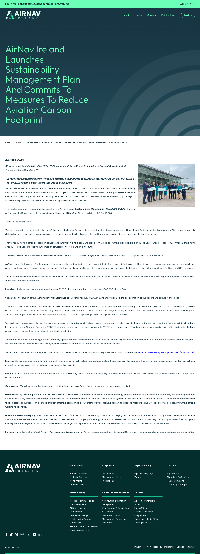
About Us (15, 26)
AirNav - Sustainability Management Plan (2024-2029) (165, 352)
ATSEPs (138, 504)
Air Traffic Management (73, 26)
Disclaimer (169, 547)
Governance (108, 473)
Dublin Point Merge (79, 515)
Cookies (180, 547)
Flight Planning (107, 26)
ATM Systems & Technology (115, 508)
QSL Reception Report (178, 484)
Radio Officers (141, 508)
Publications (168, 15)
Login (187, 15)
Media (126, 15)
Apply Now (185, 3)
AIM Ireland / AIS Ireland (178, 477)
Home (7, 142)
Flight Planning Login (144, 473)
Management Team (111, 477)
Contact (162, 26)
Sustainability (136, 26)
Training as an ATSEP (144, 522)
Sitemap (190, 547)
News (139, 15)
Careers (151, 15)
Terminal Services (78, 473)
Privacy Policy (141, 547)
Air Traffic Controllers (144, 501)
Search (183, 26)
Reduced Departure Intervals (84, 526)
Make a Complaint (175, 481)
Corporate (40, 26)
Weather (138, 477)
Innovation (107, 522)
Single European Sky (79, 530)
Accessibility (156, 547)
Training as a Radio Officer (146, 519)
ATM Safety (107, 511)
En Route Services (78, 477)
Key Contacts (173, 473)
